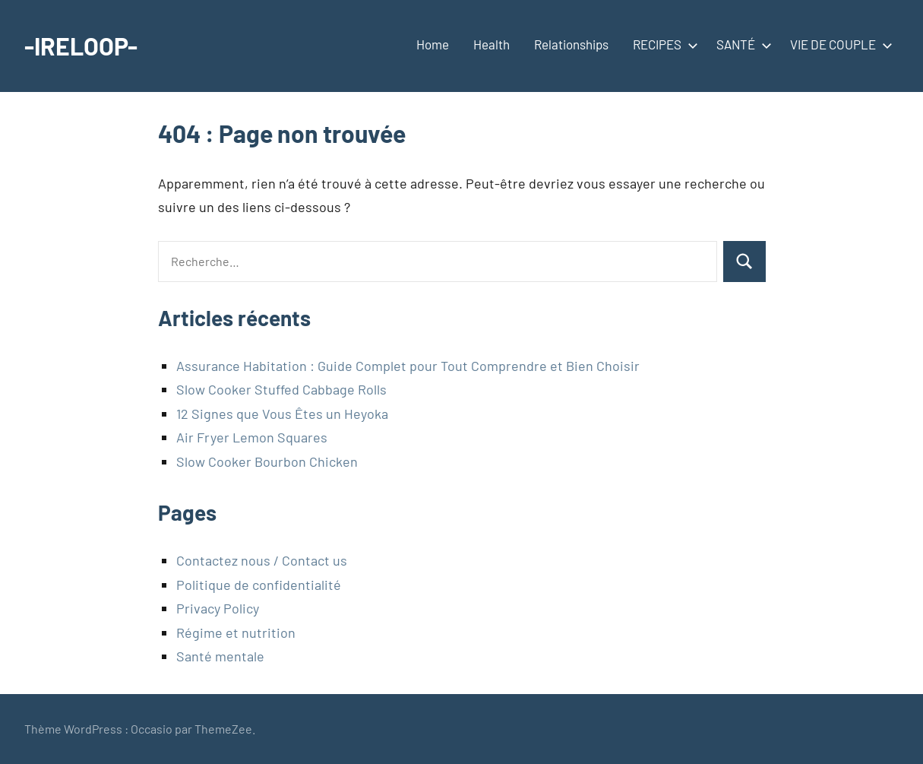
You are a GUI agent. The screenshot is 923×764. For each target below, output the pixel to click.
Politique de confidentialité (258, 584)
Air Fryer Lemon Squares (251, 437)
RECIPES (662, 44)
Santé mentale (220, 656)
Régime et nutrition (236, 632)
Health (491, 44)
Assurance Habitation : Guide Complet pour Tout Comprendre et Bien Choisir (408, 365)
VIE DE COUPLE (838, 44)
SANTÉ (741, 44)
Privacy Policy (217, 608)
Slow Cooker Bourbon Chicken (267, 461)
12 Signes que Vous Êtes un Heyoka (282, 413)
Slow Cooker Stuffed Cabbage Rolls (281, 389)
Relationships (571, 44)
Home (432, 44)
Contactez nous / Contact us (261, 560)
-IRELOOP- (81, 45)
